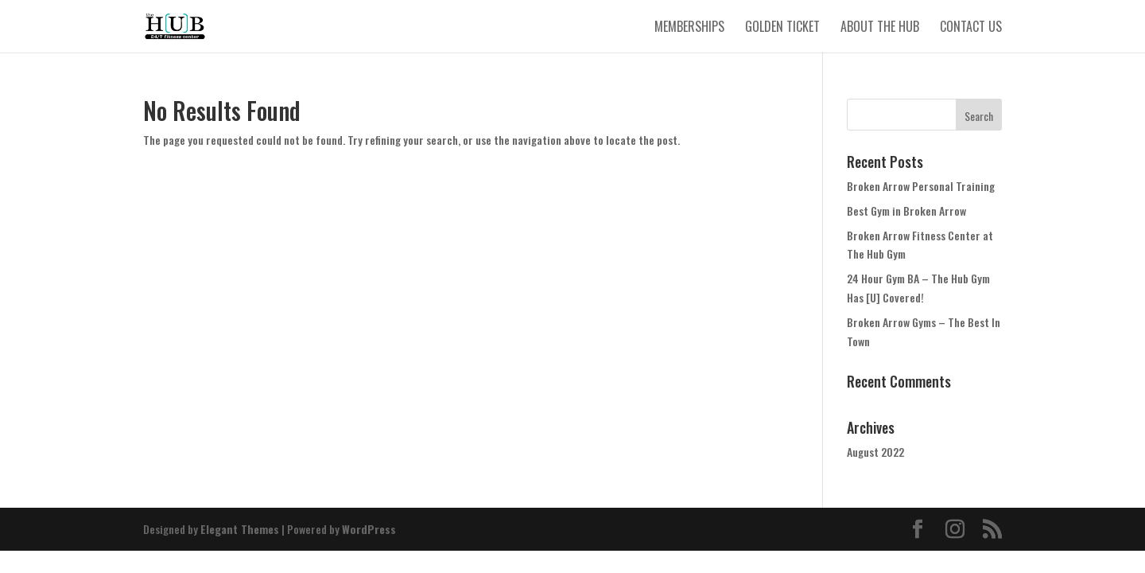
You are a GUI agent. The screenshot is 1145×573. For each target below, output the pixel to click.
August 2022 (875, 451)
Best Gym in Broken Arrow (906, 210)
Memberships (689, 28)
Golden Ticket (782, 28)
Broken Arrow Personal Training (921, 185)
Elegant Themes (239, 528)
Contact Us (971, 28)
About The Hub (879, 28)
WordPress (369, 528)
